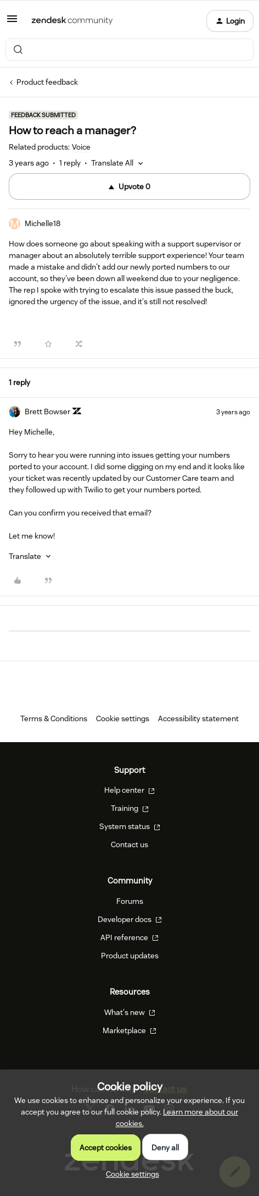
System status (129, 826)
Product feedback (47, 82)
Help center (129, 790)
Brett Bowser (47, 411)
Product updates (130, 956)
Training (130, 808)
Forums (129, 901)
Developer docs (130, 919)
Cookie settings (122, 718)
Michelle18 (42, 223)
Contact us (129, 844)
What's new (129, 1012)
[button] (12, 23)
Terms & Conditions (53, 718)
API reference (129, 937)
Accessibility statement (198, 718)
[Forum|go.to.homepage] (72, 21)
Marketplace (129, 1030)
